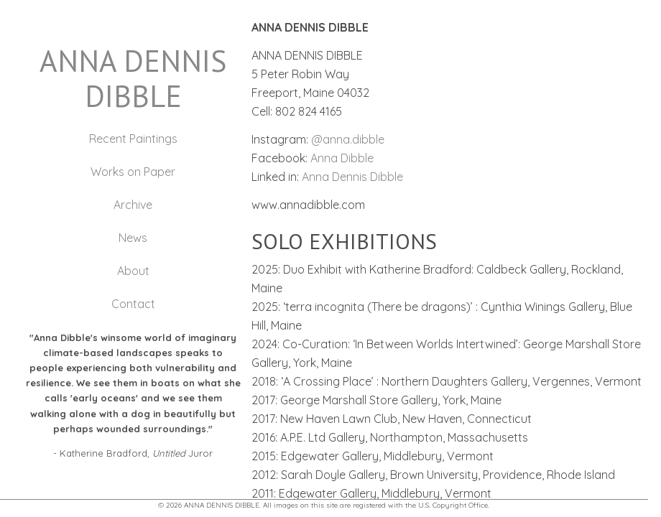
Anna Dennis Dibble (352, 176)
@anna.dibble (347, 139)
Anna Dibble (342, 158)
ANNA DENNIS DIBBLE (133, 78)
